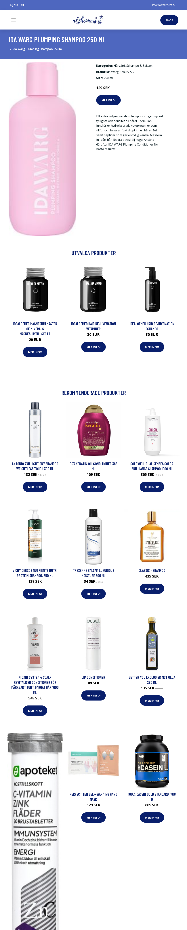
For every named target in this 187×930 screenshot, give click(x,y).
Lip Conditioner (93, 677)
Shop (169, 20)
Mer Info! (108, 100)
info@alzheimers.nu (163, 5)
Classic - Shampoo (151, 570)
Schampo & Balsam (139, 66)
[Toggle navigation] (13, 19)
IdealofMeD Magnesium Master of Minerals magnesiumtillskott (35, 328)
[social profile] (22, 4)
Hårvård (119, 66)
